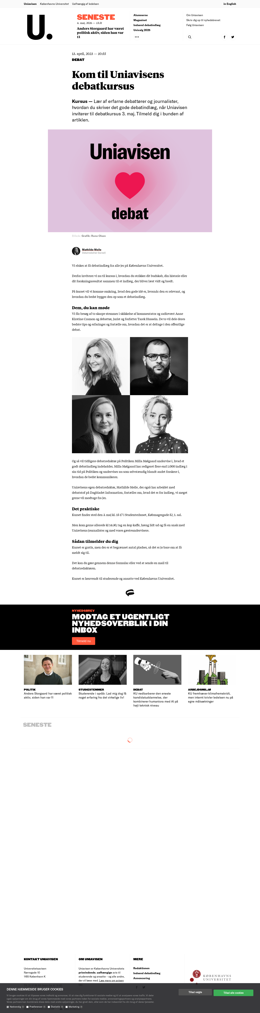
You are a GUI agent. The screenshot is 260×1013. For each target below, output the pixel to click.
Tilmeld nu (83, 641)
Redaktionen (141, 968)
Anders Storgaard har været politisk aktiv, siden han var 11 (100, 32)
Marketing (76, 1006)
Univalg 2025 (141, 30)
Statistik (57, 1006)
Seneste (96, 17)
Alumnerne (140, 15)
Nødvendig (17, 1006)
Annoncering (141, 978)
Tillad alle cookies (233, 992)
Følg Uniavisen (195, 25)
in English (230, 3)
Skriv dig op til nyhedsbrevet (203, 20)
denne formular (118, 563)
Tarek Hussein (147, 319)
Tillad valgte (195, 992)
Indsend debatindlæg (147, 25)
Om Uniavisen (194, 15)
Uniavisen (30, 3)
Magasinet (140, 20)
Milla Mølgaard (145, 461)
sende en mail (154, 563)
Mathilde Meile (91, 249)
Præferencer (38, 1006)
